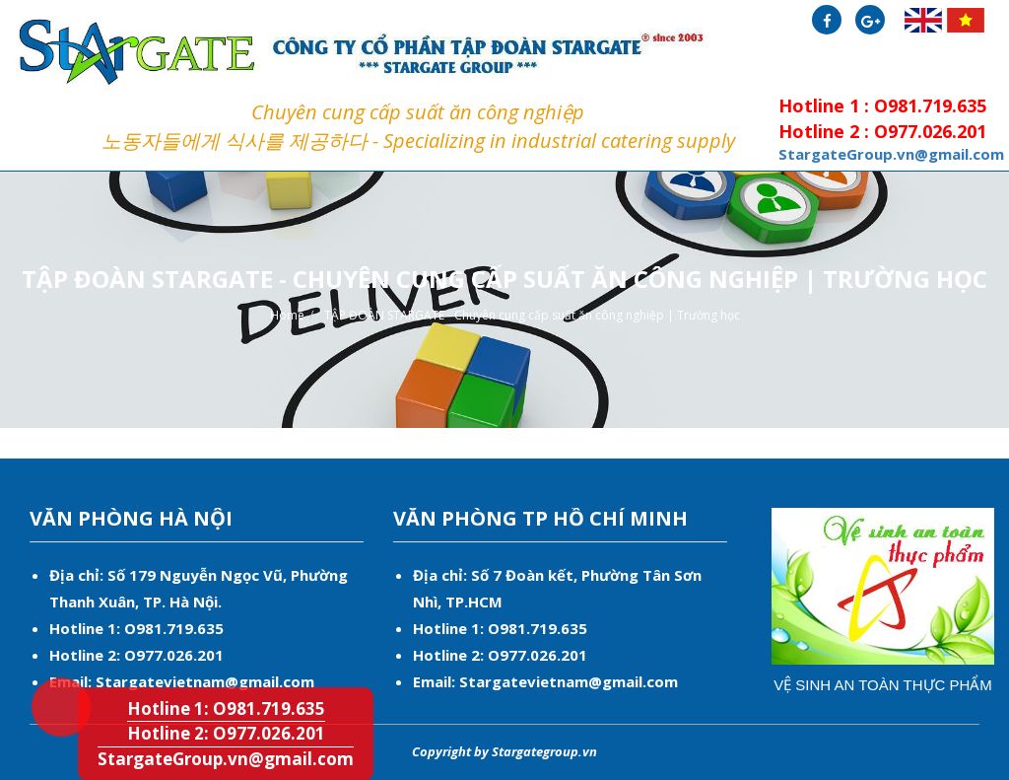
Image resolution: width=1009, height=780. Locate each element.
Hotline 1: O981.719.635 (44, 671)
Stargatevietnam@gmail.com (205, 681)
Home (287, 315)
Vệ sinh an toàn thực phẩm (883, 684)
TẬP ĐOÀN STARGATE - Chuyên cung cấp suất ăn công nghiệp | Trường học (532, 315)
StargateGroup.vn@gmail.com (226, 758)
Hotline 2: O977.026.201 (226, 733)
